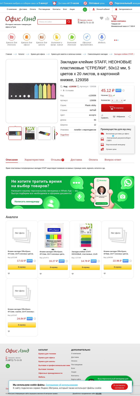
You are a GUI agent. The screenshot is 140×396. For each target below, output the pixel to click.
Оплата (33, 9)
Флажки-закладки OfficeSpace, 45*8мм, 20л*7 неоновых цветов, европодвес (116, 252)
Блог (65, 9)
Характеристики (34, 159)
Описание (12, 159)
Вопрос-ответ (113, 159)
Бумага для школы (46, 361)
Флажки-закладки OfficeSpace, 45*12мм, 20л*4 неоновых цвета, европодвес (52, 253)
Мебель (41, 377)
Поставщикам (44, 9)
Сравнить (104, 116)
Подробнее (64, 135)
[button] (15, 133)
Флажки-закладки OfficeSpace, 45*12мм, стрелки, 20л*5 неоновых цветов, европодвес (21, 310)
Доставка (23, 9)
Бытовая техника (46, 369)
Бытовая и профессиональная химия (55, 365)
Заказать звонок (85, 20)
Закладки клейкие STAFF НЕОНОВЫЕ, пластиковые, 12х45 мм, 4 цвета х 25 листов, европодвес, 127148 (84, 253)
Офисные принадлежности (50, 373)
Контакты (56, 9)
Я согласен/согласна (119, 386)
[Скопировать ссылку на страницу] (129, 116)
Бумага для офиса (46, 358)
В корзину (116, 108)
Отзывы (56, 159)
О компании (12, 9)
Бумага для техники (47, 354)
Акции (72, 9)
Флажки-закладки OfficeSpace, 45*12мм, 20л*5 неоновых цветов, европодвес (20, 252)
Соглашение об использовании (62, 384)
